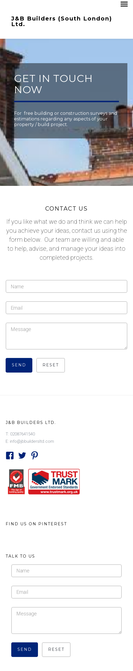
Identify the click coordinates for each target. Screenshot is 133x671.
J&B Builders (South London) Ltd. (61, 21)
